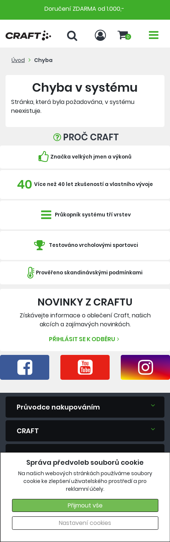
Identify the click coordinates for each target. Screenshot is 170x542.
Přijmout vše (85, 505)
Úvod (18, 60)
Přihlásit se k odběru (85, 339)
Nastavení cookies (85, 523)
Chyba (43, 60)
